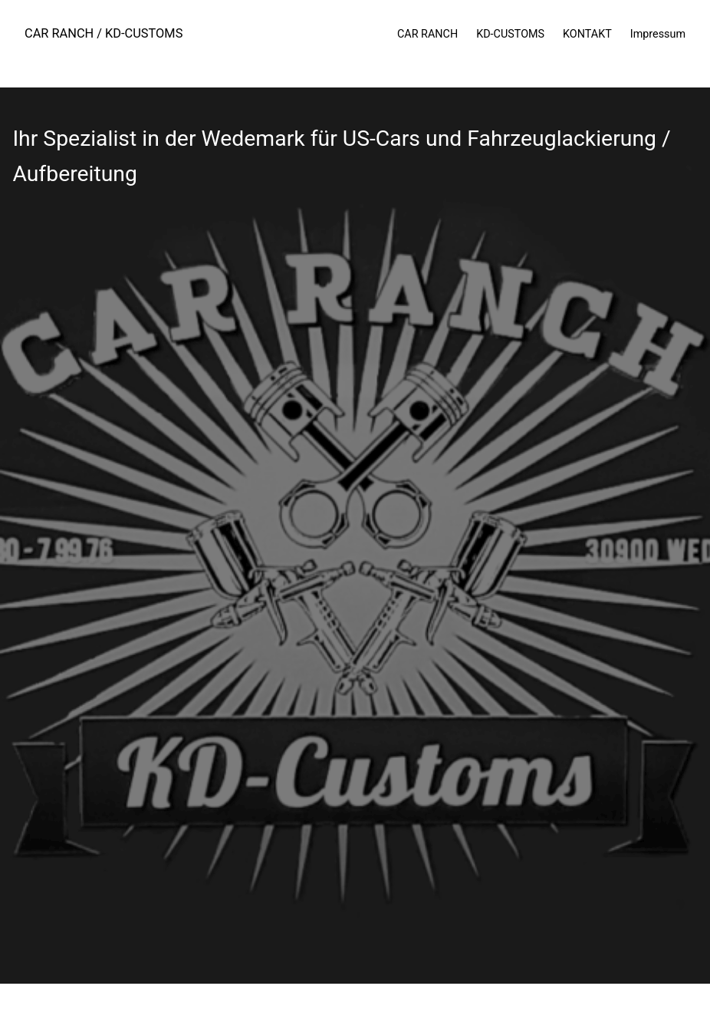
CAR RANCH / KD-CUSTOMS (103, 33)
